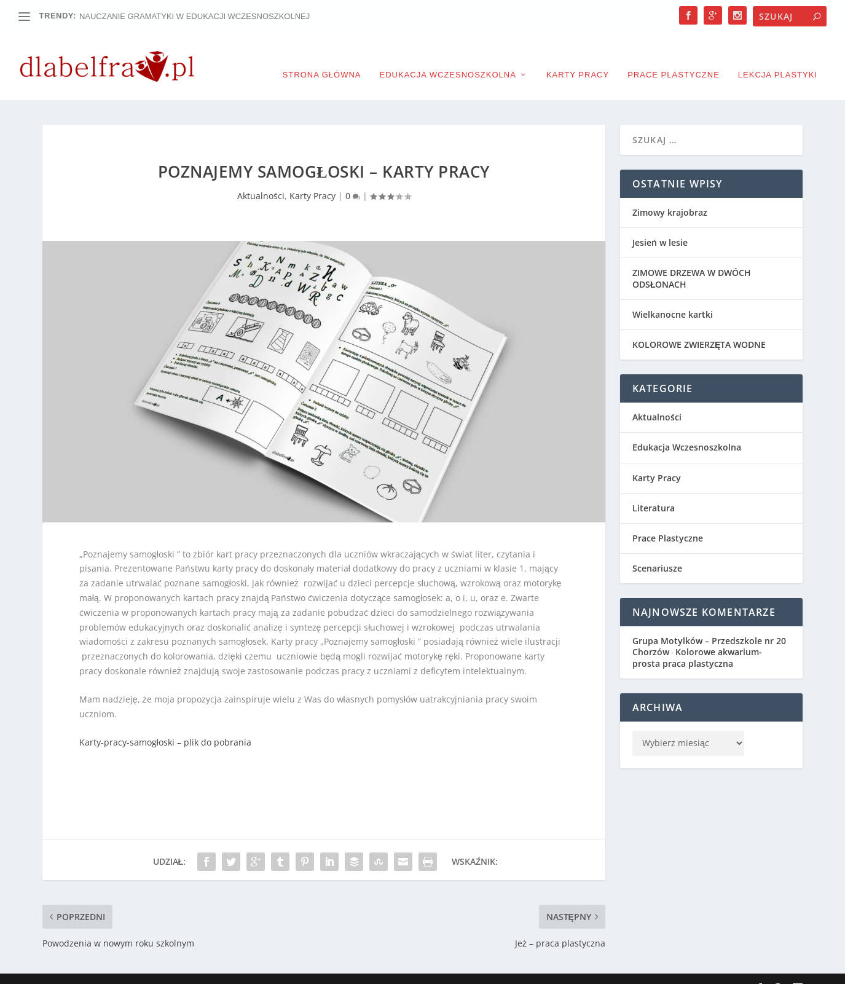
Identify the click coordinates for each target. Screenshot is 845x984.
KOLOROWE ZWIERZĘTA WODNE (699, 326)
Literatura (653, 489)
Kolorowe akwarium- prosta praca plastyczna (697, 639)
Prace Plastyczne (673, 55)
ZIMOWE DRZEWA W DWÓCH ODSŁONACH (691, 259)
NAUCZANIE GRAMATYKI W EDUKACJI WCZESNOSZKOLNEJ (194, 16)
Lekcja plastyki (777, 55)
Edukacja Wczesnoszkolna (448, 55)
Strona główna (322, 55)
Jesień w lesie (660, 224)
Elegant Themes (167, 969)
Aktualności (261, 177)
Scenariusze (657, 550)
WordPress (311, 969)
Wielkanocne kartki (672, 296)
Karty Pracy (577, 55)
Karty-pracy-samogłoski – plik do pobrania (165, 724)
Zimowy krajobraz (669, 194)
